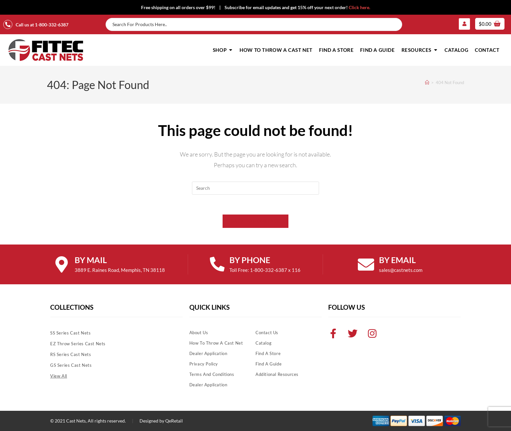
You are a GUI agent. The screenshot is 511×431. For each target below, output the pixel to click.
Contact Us (267, 332)
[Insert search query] (255, 188)
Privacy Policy (203, 363)
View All (58, 376)
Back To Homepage (255, 221)
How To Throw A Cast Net (216, 343)
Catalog (263, 343)
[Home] (427, 82)
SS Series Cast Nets (70, 332)
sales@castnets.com (400, 270)
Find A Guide (269, 363)
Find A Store (268, 353)
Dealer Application (208, 353)
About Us (198, 332)
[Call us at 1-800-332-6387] (7, 24)
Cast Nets (76, 421)
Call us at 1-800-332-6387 (42, 24)
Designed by (151, 421)
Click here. (359, 7)
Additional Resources (277, 374)
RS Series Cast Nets (70, 354)
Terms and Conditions (211, 374)
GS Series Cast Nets (71, 365)
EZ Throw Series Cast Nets (78, 343)
